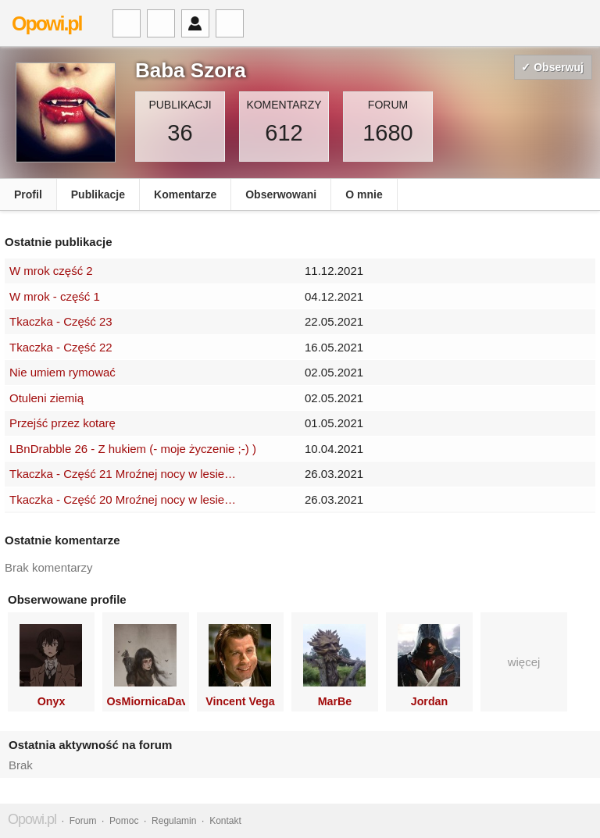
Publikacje (98, 194)
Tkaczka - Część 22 (60, 347)
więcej (524, 662)
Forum (83, 820)
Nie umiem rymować (62, 372)
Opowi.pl (47, 23)
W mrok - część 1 (54, 296)
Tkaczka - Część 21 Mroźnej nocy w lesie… (122, 473)
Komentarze (185, 194)
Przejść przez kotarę (62, 423)
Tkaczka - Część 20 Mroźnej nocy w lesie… (122, 499)
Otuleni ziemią (46, 398)
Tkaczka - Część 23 (60, 321)
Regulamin (174, 820)
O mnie (363, 194)
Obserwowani (280, 194)
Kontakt (225, 820)
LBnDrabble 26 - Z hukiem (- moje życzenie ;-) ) (132, 448)
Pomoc (123, 820)
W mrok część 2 (51, 270)
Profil (28, 194)
